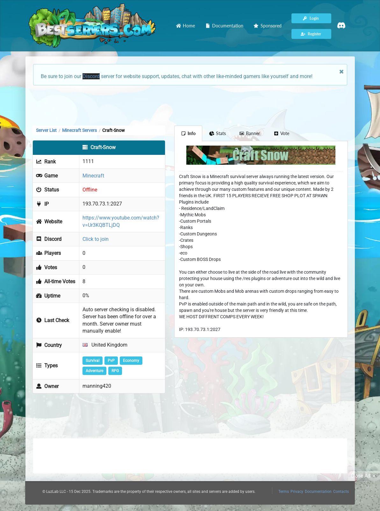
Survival (92, 360)
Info (188, 133)
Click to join (95, 239)
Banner (249, 133)
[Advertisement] (190, 104)
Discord (91, 76)
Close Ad (364, 475)
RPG (115, 371)
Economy (131, 360)
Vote (281, 133)
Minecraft (93, 176)
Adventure (94, 371)
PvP (111, 360)
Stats (217, 133)
